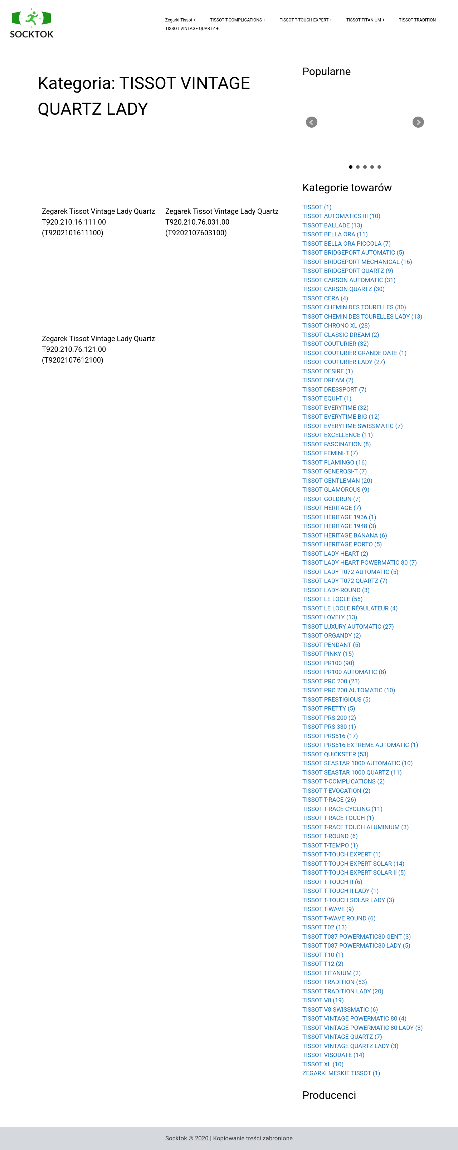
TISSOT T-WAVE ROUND (339, 918)
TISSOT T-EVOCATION (336, 790)
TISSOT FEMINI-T (330, 453)
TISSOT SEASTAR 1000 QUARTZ (352, 772)
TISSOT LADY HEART (335, 553)
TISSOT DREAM (328, 380)
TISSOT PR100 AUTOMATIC (344, 671)
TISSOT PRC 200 (331, 681)
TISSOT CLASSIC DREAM (340, 334)
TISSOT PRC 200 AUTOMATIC (348, 690)
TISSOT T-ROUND (330, 836)
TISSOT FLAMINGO (334, 462)
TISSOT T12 (323, 963)
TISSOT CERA (325, 298)
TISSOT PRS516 (330, 735)
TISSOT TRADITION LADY (343, 991)
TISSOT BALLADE (332, 225)
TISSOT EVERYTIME (335, 407)
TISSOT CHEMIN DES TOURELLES (354, 307)
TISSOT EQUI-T (327, 398)
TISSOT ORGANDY (331, 635)
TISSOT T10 (323, 954)
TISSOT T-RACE (329, 799)
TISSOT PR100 (328, 663)
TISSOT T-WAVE (328, 909)
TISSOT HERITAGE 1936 (339, 517)
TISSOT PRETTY (328, 708)
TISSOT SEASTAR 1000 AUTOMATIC (357, 763)
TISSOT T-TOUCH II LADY (340, 890)
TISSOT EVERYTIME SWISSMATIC (352, 425)
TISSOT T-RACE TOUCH (338, 817)
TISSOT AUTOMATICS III (341, 216)
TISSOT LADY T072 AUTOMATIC (350, 571)
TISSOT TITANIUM (363, 20)
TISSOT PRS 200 (329, 717)
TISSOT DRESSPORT (334, 389)
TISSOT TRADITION (417, 20)
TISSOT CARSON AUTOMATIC (349, 280)
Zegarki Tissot (179, 20)
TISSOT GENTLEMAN (337, 480)
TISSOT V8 (323, 1000)
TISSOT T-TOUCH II (332, 881)
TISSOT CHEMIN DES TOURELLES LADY (362, 316)
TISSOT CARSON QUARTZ (343, 289)
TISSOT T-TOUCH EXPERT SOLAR (353, 863)
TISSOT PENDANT (331, 644)
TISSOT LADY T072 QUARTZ (345, 580)
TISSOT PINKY (328, 653)
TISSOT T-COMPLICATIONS (236, 20)
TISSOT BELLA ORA (335, 234)
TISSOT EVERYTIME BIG (341, 416)
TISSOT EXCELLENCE (337, 434)
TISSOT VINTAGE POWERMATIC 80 (354, 1018)
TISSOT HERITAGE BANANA (344, 535)
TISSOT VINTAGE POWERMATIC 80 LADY (362, 1027)
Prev (311, 122)
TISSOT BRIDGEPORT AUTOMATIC (353, 252)
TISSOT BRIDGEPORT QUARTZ (347, 270)
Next (418, 122)
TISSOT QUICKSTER (335, 754)
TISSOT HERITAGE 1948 (339, 526)
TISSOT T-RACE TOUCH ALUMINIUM (355, 827)
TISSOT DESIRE (327, 371)
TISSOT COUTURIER (335, 343)
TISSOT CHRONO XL (336, 325)
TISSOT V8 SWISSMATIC (340, 1009)
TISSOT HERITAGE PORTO (342, 544)
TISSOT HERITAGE (331, 507)
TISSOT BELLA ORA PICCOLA (346, 243)
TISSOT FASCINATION (336, 444)
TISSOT (317, 207)
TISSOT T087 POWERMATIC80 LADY (356, 945)
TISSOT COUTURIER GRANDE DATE (354, 353)
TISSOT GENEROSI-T (334, 471)
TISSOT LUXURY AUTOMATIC (348, 626)
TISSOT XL (323, 1064)
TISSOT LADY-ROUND (336, 590)
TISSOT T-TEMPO (330, 845)
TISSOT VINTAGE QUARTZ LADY (350, 1046)
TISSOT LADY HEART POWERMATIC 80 (359, 562)
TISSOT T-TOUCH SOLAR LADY (348, 900)
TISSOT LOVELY (329, 617)
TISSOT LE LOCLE (332, 599)
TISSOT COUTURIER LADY (343, 361)
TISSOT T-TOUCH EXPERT (304, 20)
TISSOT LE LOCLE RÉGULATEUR (350, 608)
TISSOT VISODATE (333, 1054)
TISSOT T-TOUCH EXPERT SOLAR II (354, 872)
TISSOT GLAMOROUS (336, 489)
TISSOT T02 (324, 927)
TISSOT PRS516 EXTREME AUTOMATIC (360, 744)
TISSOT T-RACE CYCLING (342, 808)
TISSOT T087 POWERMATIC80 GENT (356, 936)
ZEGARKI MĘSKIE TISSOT (341, 1073)
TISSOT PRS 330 (329, 726)
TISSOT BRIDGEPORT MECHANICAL (357, 261)
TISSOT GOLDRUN (331, 498)
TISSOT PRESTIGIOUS (336, 699)
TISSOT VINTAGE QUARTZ (190, 28)
